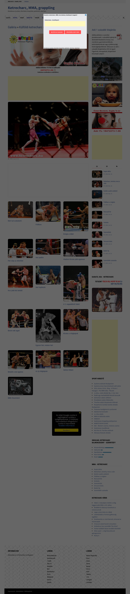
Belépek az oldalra (57, 32)
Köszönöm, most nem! (73, 32)
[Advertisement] (65, 23)
